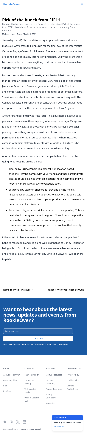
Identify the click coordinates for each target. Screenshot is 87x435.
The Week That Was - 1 (21, 289)
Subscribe (38, 338)
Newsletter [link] (50, 403)
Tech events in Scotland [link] (30, 391)
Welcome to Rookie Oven (70, 289)
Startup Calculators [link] (51, 396)
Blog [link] (5, 385)
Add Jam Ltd (36, 429)
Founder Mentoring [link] (50, 382)
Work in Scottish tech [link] (31, 399)
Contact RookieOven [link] (72, 387)
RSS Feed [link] (7, 391)
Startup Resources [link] (54, 374)
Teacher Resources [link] (54, 389)
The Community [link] (31, 374)
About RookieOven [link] (11, 374)
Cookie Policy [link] (73, 380)
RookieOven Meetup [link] (29, 382)
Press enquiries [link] (10, 380)
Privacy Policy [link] (73, 374)
